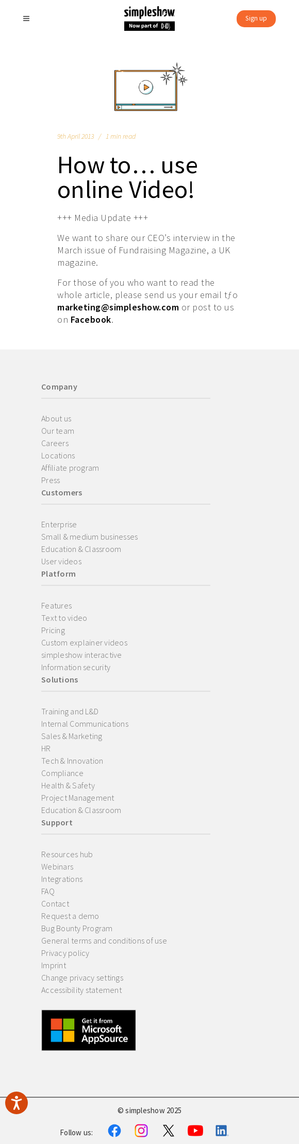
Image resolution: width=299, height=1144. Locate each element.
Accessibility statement (81, 990)
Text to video (64, 618)
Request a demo (70, 916)
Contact (55, 903)
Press (50, 480)
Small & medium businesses (89, 536)
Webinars (57, 866)
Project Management (77, 797)
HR (46, 748)
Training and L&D (69, 711)
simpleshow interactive (81, 655)
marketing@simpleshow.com (118, 307)
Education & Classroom (81, 549)
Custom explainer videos (84, 642)
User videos (61, 561)
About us (56, 418)
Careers (55, 443)
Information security (75, 667)
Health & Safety (68, 785)
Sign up (256, 18)
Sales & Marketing (71, 736)
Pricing (53, 630)
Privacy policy (65, 953)
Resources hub (67, 854)
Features (56, 605)
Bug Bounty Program (77, 928)
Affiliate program (70, 468)
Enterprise (59, 524)
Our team (57, 431)
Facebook (91, 319)
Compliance (62, 773)
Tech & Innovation (72, 760)
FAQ (48, 891)
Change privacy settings (82, 977)
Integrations (61, 879)
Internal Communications (84, 723)
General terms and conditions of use (104, 940)
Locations (58, 455)
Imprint (53, 965)
